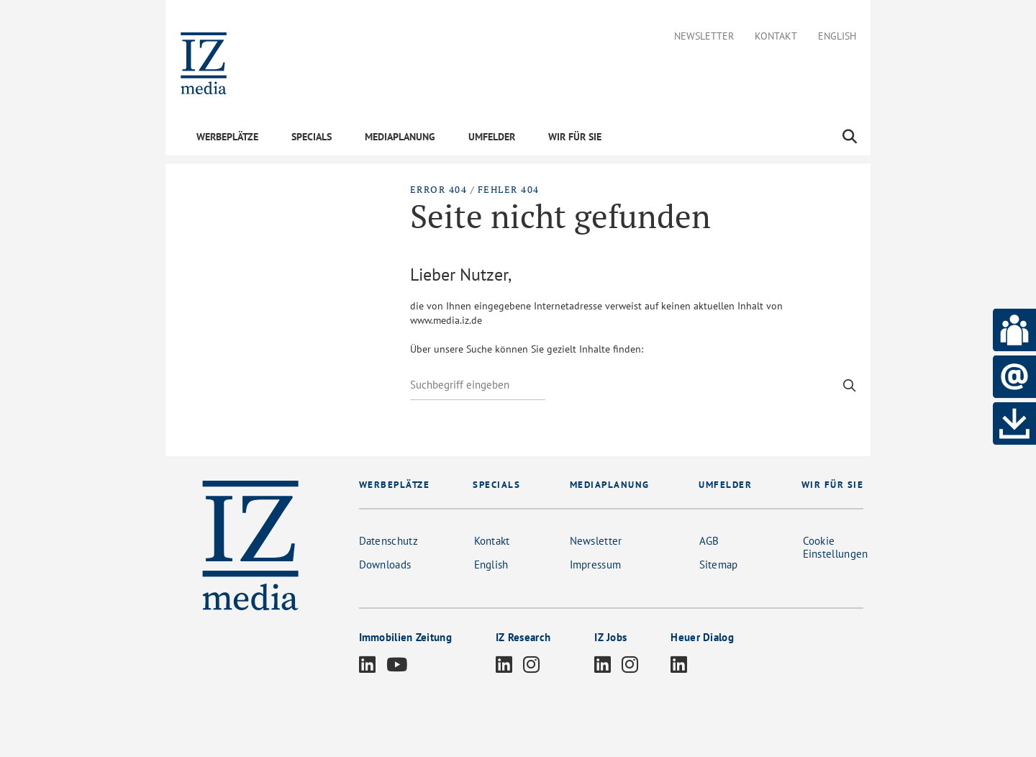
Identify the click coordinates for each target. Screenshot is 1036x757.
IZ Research (523, 637)
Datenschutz (388, 541)
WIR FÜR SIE (574, 136)
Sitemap (718, 564)
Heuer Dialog (702, 637)
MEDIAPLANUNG (400, 136)
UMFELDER (491, 136)
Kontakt (776, 36)
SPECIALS (311, 136)
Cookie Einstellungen (835, 547)
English (837, 36)
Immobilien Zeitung (405, 637)
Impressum (596, 564)
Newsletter (704, 36)
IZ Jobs (610, 637)
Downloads (385, 564)
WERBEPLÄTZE (227, 136)
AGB (709, 541)
